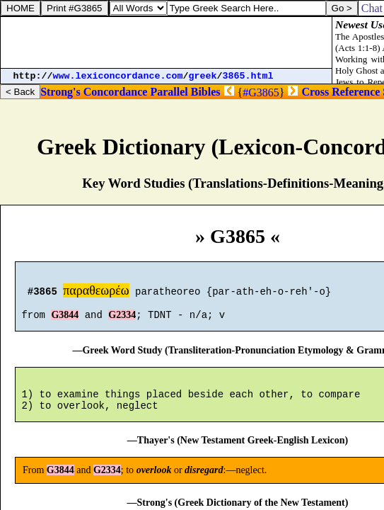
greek (203, 76)
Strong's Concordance (93, 92)
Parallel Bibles (185, 92)
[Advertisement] (166, 42)
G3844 (64, 321)
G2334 (122, 321)
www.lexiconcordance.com (118, 76)
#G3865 (261, 92)
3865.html (248, 76)
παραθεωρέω (96, 292)
